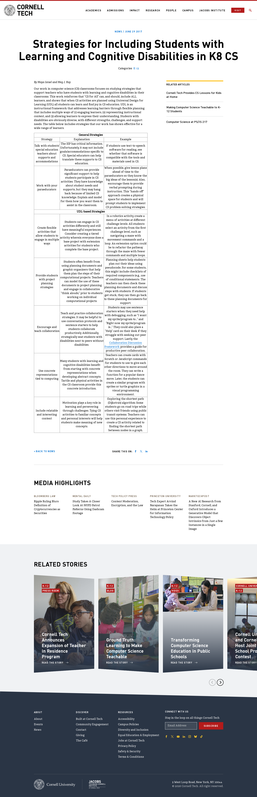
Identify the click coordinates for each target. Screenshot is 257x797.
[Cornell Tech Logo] (24, 10)
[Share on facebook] (135, 451)
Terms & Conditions (131, 757)
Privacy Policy (127, 746)
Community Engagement (92, 724)
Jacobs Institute (212, 10)
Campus (188, 10)
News (37, 730)
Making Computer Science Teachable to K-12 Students (193, 109)
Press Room (51, 590)
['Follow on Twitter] (172, 736)
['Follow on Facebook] (166, 736)
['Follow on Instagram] (189, 736)
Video (176, 590)
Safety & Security (129, 751)
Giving (80, 735)
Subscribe (211, 725)
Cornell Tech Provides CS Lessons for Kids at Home (193, 94)
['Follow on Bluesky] (195, 736)
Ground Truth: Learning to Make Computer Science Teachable (125, 648)
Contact (81, 730)
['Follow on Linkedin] (184, 736)
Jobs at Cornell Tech (131, 740)
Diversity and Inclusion (133, 730)
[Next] (220, 682)
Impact (135, 10)
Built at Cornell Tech (89, 719)
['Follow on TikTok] (201, 736)
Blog (111, 590)
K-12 (136, 68)
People (171, 10)
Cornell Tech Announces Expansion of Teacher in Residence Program (64, 645)
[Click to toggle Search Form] (250, 10)
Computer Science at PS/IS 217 (186, 122)
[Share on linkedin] (147, 451)
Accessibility (126, 719)
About (38, 719)
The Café (82, 740)
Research (153, 10)
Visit (238, 10)
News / (128, 31)
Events (38, 724)
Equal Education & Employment (138, 735)
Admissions (115, 10)
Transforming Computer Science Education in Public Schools (190, 648)
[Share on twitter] (141, 451)
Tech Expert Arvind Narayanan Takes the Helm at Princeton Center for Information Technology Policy (166, 509)
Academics (93, 10)
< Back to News (44, 451)
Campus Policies (128, 724)
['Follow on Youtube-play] (178, 736)
